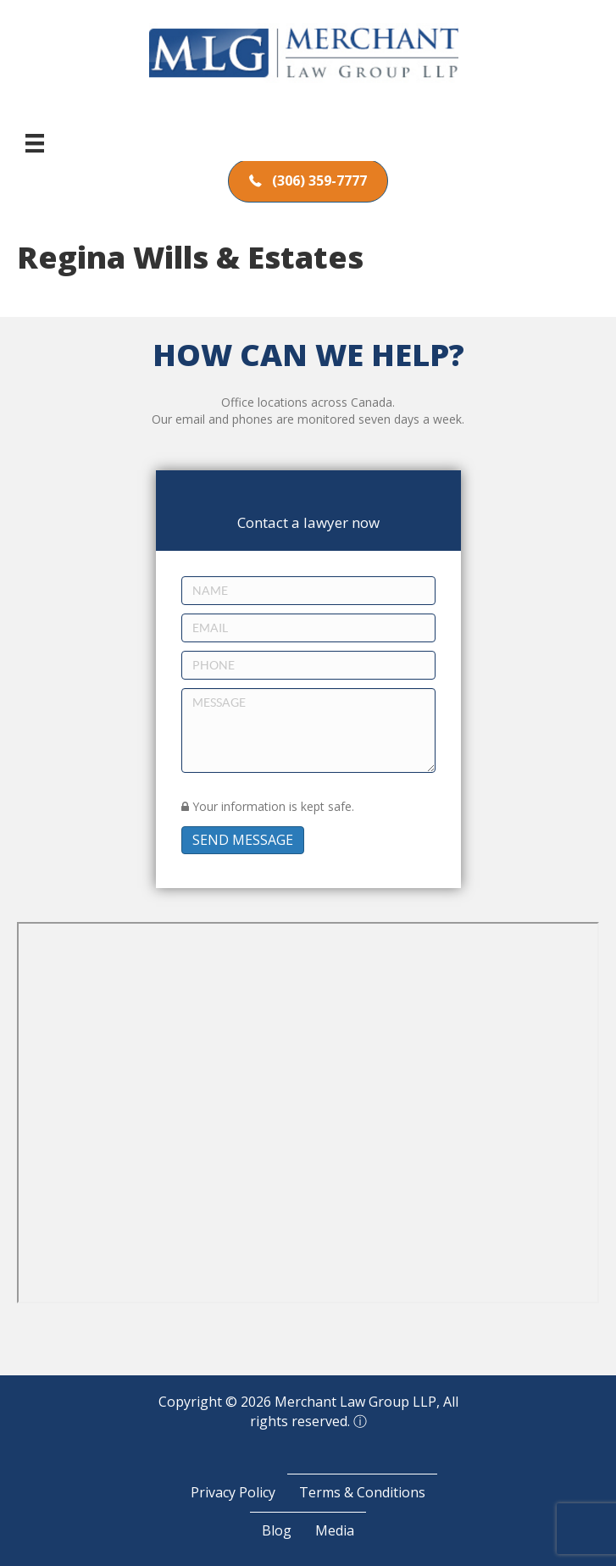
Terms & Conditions (362, 1492)
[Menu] (35, 143)
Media (334, 1530)
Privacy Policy (233, 1492)
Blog (276, 1530)
